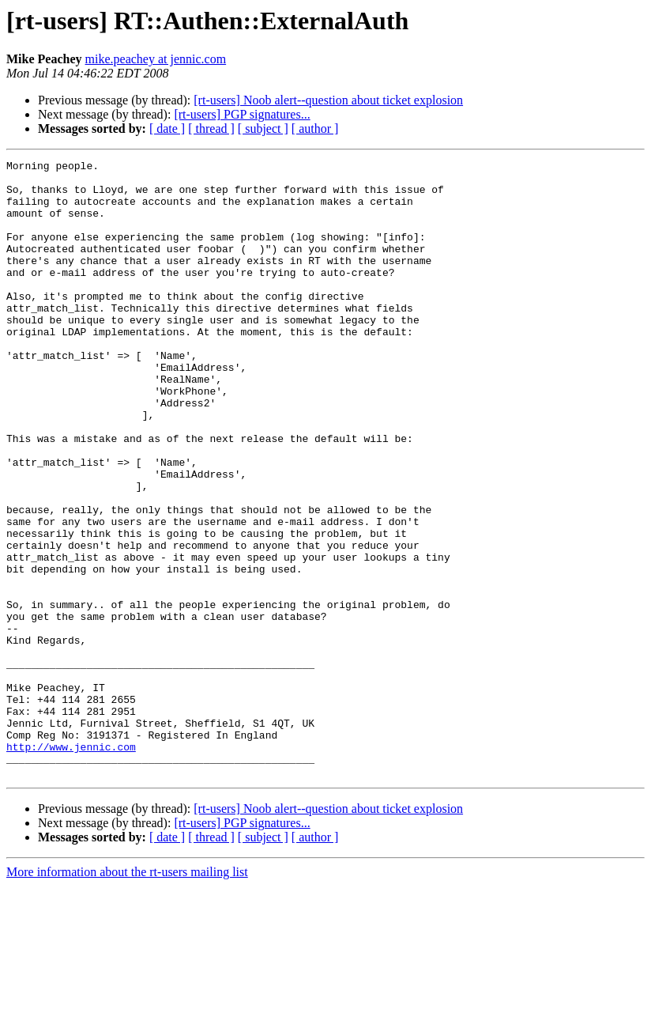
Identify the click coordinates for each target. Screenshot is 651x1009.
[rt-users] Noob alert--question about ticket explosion (328, 100)
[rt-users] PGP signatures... (242, 114)
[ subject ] (263, 128)
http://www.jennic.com (71, 865)
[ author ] (315, 128)
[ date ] (167, 128)
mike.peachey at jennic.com (156, 59)
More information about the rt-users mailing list (127, 995)
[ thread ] (211, 128)
